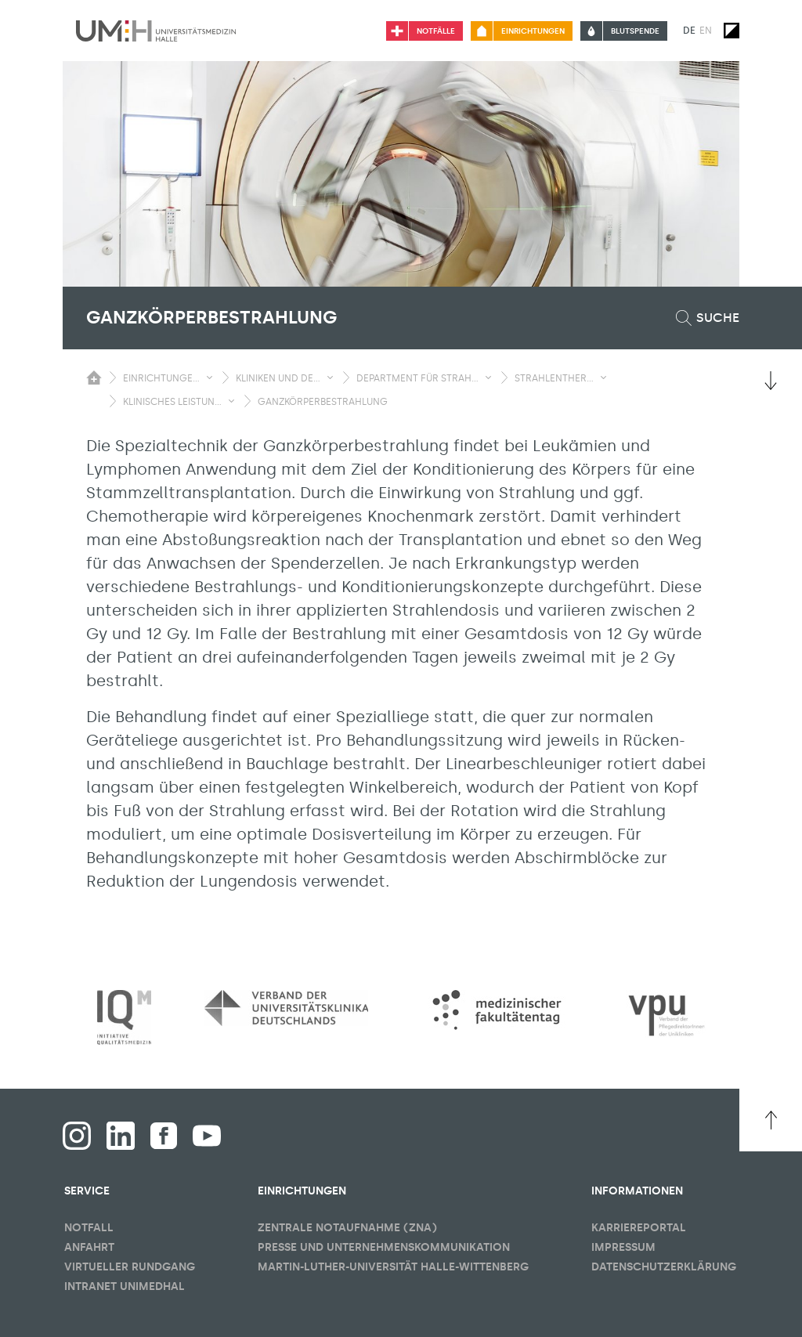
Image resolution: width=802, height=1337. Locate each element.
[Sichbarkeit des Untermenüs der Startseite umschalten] (94, 377)
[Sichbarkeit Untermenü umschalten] (209, 377)
